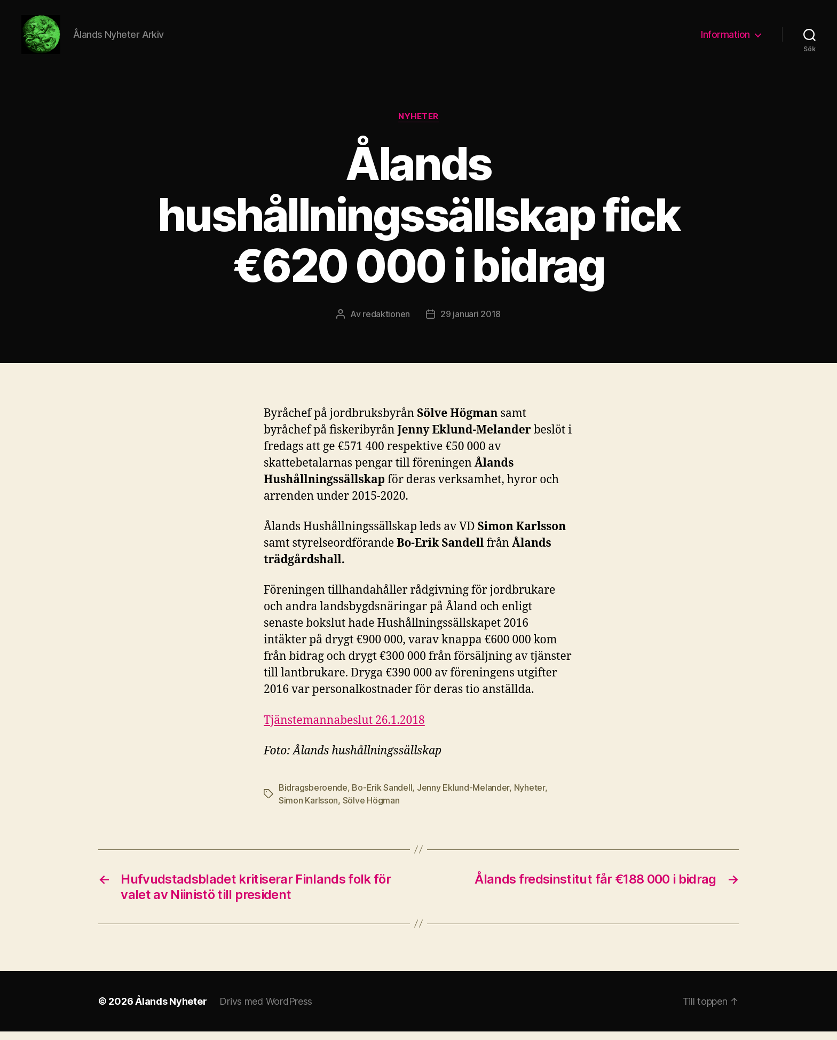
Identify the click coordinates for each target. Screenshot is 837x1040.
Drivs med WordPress (265, 1009)
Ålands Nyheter (171, 1009)
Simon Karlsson (308, 808)
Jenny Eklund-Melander (463, 796)
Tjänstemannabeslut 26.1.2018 (344, 729)
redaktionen (386, 323)
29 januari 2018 (470, 323)
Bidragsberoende (313, 796)
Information (725, 38)
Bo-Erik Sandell (382, 796)
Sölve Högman (371, 808)
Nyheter (418, 125)
